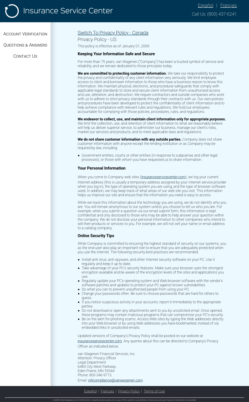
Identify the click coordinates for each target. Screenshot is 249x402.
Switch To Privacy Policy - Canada (113, 33)
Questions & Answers (25, 45)
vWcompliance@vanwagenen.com (115, 380)
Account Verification (25, 33)
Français (228, 5)
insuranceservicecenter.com (163, 177)
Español (205, 5)
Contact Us (25, 56)
